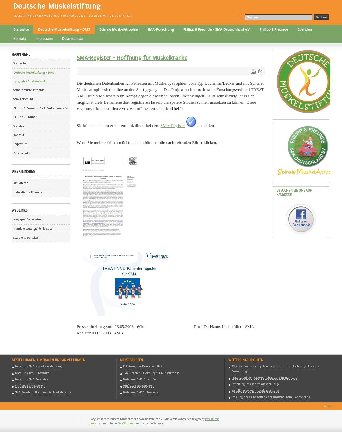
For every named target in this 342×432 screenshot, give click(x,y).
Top (330, 406)
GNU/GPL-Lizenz (126, 423)
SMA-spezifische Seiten (28, 219)
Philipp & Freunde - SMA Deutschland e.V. (40, 108)
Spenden (18, 126)
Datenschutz (21, 153)
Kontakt (18, 135)
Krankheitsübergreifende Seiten (33, 228)
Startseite (19, 63)
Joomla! (93, 423)
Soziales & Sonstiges (25, 237)
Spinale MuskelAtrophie (28, 90)
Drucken (253, 71)
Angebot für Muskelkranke (32, 81)
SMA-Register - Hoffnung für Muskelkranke (132, 58)
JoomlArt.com (212, 419)
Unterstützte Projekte (27, 192)
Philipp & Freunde (25, 117)
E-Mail (260, 71)
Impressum (20, 144)
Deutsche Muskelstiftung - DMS (33, 72)
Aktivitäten (20, 183)
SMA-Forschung (23, 99)
